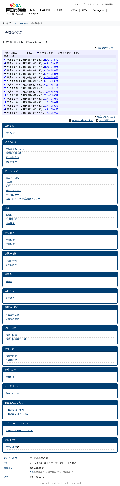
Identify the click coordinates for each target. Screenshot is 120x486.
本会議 (9, 182)
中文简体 (58, 10)
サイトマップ (79, 4)
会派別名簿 (11, 161)
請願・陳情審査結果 (16, 339)
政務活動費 (11, 360)
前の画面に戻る (107, 120)
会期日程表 (11, 264)
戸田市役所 (11, 447)
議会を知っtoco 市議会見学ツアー (23, 198)
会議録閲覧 (11, 219)
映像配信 (10, 240)
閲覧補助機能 (108, 4)
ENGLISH (45, 10)
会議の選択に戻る (106, 47)
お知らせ (10, 132)
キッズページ (12, 393)
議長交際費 (11, 356)
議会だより (11, 376)
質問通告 (10, 298)
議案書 (9, 281)
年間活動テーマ (13, 194)
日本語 (32, 10)
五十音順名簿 (12, 157)
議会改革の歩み (13, 190)
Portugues (98, 10)
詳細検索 (10, 223)
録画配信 (10, 244)
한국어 (85, 10)
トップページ (21, 23)
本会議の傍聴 (12, 314)
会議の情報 (11, 260)
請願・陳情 (11, 335)
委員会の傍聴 (12, 318)
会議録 (9, 215)
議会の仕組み (12, 178)
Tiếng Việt (34, 13)
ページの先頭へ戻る (82, 120)
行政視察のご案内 (15, 409)
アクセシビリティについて (19, 430)
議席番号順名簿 (13, 153)
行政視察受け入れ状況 (17, 413)
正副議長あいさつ (15, 149)
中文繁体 (72, 10)
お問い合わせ (93, 4)
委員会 (9, 186)
